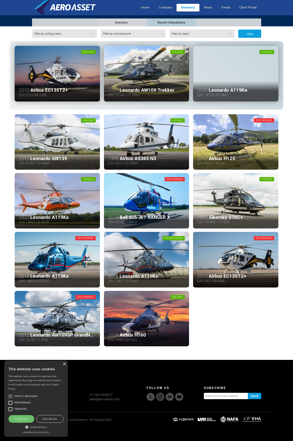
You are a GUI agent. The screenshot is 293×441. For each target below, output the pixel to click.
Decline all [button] (50, 418)
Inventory (188, 14)
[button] (36, 426)
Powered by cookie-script (36, 432)
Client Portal (248, 14)
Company (165, 14)
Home (145, 14)
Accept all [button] (21, 418)
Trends (225, 14)
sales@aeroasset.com (104, 412)
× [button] (64, 364)
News (208, 14)
